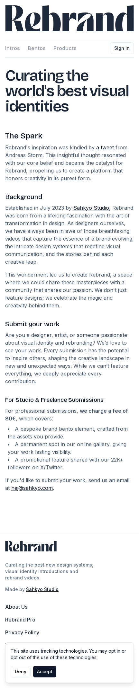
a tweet (105, 147)
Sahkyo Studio (91, 208)
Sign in (122, 48)
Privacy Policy (22, 632)
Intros (12, 48)
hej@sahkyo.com (32, 488)
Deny (20, 671)
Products (65, 48)
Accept (44, 671)
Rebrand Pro (20, 619)
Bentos (37, 48)
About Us (16, 607)
